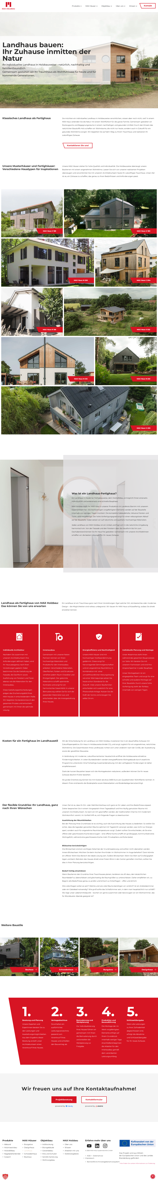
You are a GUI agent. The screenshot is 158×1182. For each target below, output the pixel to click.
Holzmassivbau (10, 1147)
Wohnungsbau (48, 1160)
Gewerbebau (47, 1151)
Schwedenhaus (30, 1154)
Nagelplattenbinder (11, 1154)
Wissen (68, 1147)
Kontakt (147, 5)
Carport (7, 1157)
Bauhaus (28, 1157)
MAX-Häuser (29, 1140)
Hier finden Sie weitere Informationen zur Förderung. (138, 1163)
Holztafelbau (9, 1151)
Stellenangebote (72, 1154)
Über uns (68, 1144)
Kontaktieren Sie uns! (77, 145)
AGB (89, 1156)
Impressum (89, 1158)
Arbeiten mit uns (72, 1151)
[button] (5, 1176)
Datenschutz (98, 1156)
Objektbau (47, 1140)
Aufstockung (47, 1144)
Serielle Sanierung (50, 1157)
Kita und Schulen (49, 1154)
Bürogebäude (48, 1147)
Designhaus (29, 1147)
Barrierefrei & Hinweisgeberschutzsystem (103, 1162)
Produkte (7, 1140)
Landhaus (28, 1151)
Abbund (7, 1144)
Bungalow (28, 1144)
